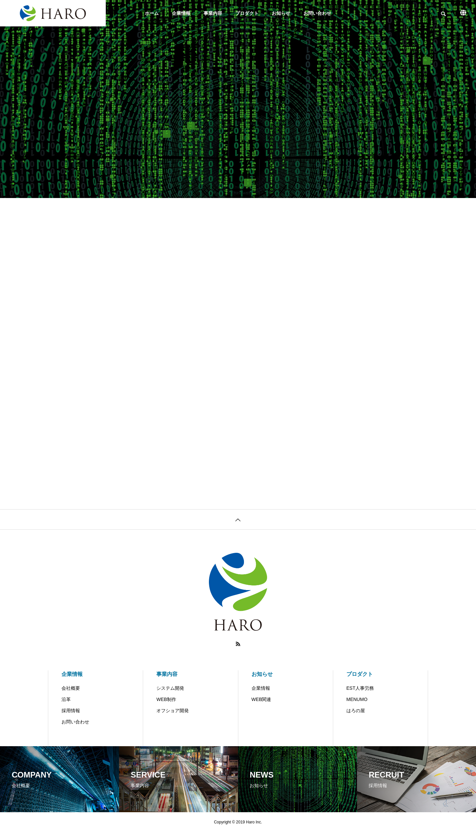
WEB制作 (166, 699)
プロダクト (246, 13)
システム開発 (170, 688)
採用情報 (70, 710)
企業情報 (181, 13)
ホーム (152, 13)
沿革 (66, 699)
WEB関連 (261, 699)
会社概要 (70, 688)
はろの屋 (355, 710)
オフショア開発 (172, 710)
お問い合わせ (317, 13)
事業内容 (213, 13)
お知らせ (281, 13)
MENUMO (357, 699)
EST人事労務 (360, 688)
